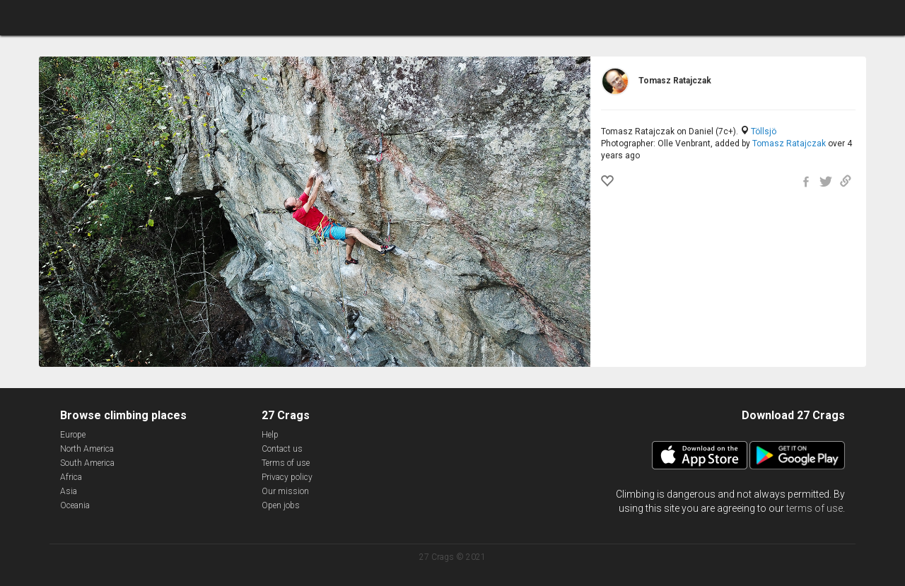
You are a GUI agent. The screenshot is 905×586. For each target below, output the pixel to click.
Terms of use (286, 463)
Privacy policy (287, 477)
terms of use (814, 508)
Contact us (282, 449)
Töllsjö (763, 131)
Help (270, 435)
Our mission (285, 491)
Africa (71, 477)
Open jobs (281, 505)
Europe (73, 435)
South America (87, 463)
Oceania (75, 505)
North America (87, 449)
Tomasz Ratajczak (789, 143)
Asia (68, 491)
